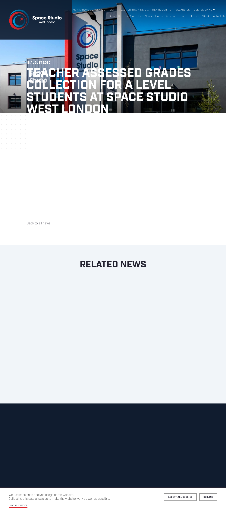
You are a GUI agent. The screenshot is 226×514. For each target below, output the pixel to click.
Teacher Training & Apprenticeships (145, 9)
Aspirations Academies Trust (94, 9)
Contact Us (218, 16)
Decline (208, 497)
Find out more (18, 505)
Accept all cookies (180, 497)
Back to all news (39, 223)
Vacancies (183, 9)
